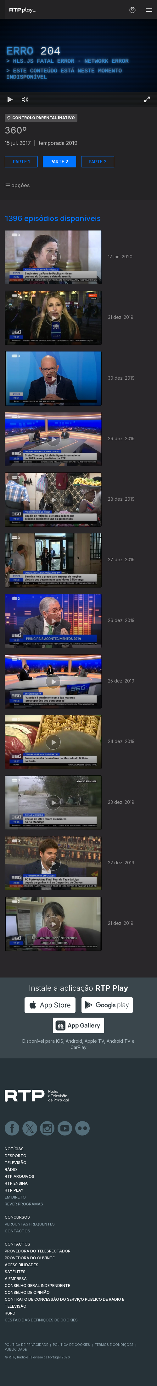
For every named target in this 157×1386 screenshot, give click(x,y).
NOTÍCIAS (14, 1148)
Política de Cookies (71, 1344)
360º (16, 130)
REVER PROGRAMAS (24, 1204)
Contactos (17, 1231)
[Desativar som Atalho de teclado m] (25, 99)
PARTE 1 (21, 161)
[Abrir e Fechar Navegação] (149, 10)
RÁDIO (11, 1169)
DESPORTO (15, 1155)
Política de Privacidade (26, 1344)
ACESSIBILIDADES (21, 1264)
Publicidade (16, 1349)
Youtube (65, 1128)
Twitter (29, 1128)
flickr (82, 1128)
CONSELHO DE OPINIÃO (27, 1292)
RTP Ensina (16, 1183)
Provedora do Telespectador (37, 1251)
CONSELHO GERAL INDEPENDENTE (37, 1285)
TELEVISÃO (15, 1162)
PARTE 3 (98, 161)
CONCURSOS (17, 1217)
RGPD (10, 1313)
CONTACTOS (17, 1244)
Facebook (12, 1128)
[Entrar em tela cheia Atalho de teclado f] (146, 99)
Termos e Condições (114, 1344)
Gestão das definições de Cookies (41, 1320)
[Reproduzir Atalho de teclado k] (10, 99)
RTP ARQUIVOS (19, 1176)
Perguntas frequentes (30, 1224)
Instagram (47, 1128)
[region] (78, 63)
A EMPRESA (16, 1278)
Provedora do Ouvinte (30, 1258)
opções (17, 185)
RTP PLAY (14, 1190)
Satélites (15, 1271)
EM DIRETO (15, 1197)
